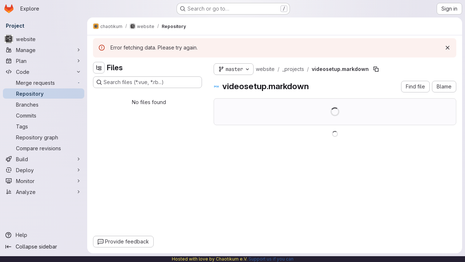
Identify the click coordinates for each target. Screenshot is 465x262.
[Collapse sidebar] (43, 247)
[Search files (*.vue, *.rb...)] (147, 82)
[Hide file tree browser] (99, 68)
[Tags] (43, 126)
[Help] (43, 235)
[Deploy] (43, 170)
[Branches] (43, 104)
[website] (43, 39)
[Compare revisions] (43, 148)
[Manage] (43, 50)
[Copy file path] (376, 69)
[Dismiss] (447, 47)
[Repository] (43, 93)
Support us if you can (271, 259)
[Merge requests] (43, 83)
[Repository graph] (43, 137)
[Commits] (43, 115)
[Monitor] (43, 181)
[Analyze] (43, 192)
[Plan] (43, 61)
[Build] (43, 159)
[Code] (43, 72)
